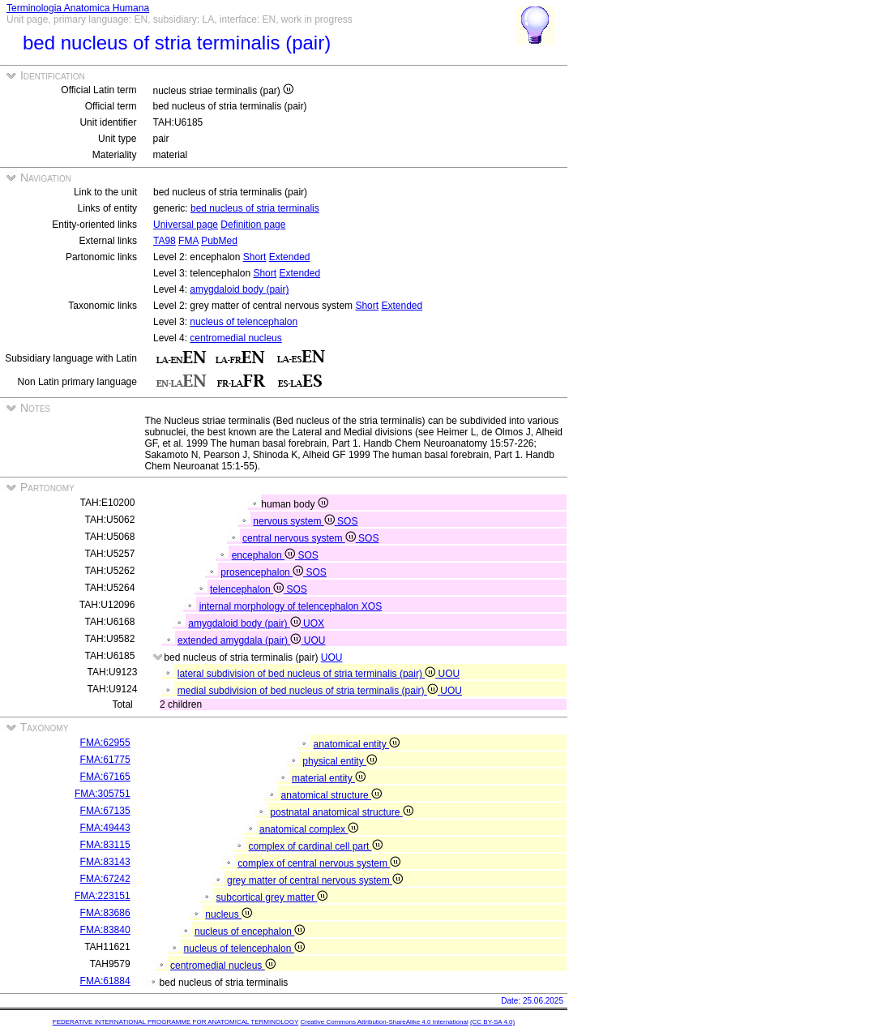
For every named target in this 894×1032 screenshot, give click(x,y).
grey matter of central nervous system (315, 880)
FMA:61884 (105, 981)
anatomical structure (331, 795)
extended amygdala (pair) (241, 640)
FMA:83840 (105, 930)
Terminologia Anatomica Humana (77, 8)
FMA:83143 (105, 861)
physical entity (339, 761)
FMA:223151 (102, 895)
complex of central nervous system (318, 863)
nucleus (228, 914)
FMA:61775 (105, 759)
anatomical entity (357, 744)
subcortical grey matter (272, 897)
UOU (315, 640)
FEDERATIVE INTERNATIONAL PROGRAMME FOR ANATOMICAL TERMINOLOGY (175, 1022)
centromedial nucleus (235, 338)
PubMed (219, 240)
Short (255, 257)
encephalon (265, 555)
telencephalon (248, 589)
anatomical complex (308, 829)
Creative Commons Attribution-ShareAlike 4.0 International (384, 1022)
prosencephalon (263, 572)
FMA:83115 (105, 844)
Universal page (185, 224)
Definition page (252, 224)
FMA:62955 (105, 742)
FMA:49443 (105, 827)
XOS (371, 606)
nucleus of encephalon (250, 931)
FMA (188, 240)
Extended (289, 257)
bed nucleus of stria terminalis (254, 208)
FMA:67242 (105, 878)
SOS (347, 521)
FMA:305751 (102, 793)
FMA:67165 (105, 776)
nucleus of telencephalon (243, 322)
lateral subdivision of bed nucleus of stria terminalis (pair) (308, 673)
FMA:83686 (105, 913)
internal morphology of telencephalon (280, 606)
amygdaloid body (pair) (239, 289)
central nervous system (300, 538)
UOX (313, 623)
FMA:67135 (105, 810)
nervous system (295, 521)
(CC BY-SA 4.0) (492, 1022)
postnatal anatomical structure (341, 812)
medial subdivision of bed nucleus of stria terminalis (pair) (309, 690)
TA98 (164, 240)
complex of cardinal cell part (316, 846)
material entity (329, 778)
